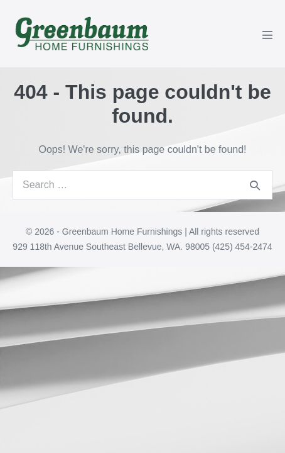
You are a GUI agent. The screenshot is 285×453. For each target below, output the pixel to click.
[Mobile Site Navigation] (267, 35)
